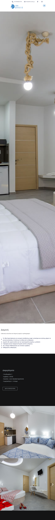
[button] (44, 5)
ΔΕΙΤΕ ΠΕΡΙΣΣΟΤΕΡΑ (10, 388)
